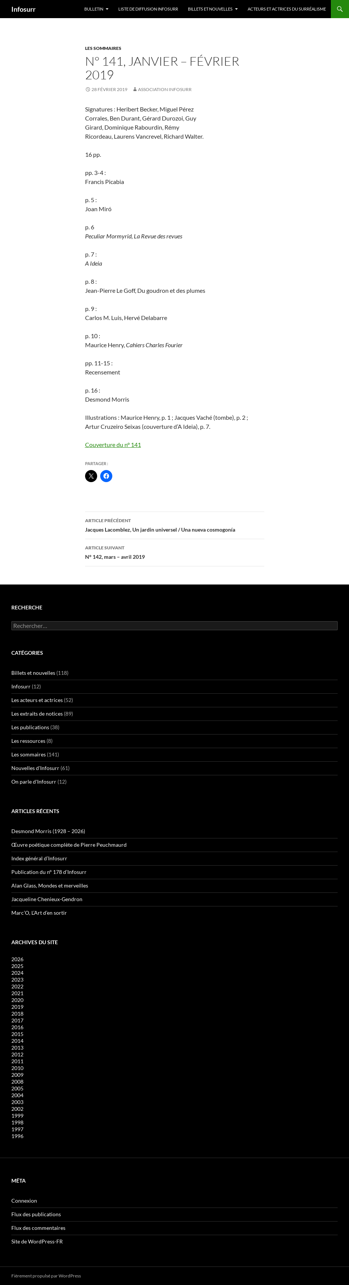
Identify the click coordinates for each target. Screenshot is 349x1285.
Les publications (30, 727)
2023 (17, 979)
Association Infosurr (165, 89)
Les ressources (28, 741)
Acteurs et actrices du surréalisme (287, 8)
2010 (17, 1068)
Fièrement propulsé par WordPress (46, 1276)
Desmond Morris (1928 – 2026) (48, 831)
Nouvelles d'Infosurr (35, 768)
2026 (17, 959)
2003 (17, 1102)
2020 (17, 1000)
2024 (17, 973)
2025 (17, 966)
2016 (17, 1027)
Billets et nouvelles (210, 8)
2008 (17, 1081)
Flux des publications (36, 1214)
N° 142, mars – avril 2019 (174, 551)
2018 (17, 1013)
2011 (17, 1061)
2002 (17, 1109)
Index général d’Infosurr (39, 858)
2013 (17, 1047)
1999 (17, 1115)
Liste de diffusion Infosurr (148, 8)
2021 (17, 993)
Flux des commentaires (38, 1228)
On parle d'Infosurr (33, 781)
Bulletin (93, 8)
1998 (17, 1122)
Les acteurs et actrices (37, 700)
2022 (17, 986)
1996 (17, 1136)
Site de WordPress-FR (37, 1241)
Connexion (24, 1200)
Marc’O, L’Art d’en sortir (39, 912)
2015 (17, 1034)
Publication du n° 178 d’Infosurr (49, 872)
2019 (17, 1007)
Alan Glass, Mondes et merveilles (49, 885)
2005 (17, 1088)
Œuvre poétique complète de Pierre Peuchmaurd (69, 844)
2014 (17, 1041)
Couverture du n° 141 (113, 444)
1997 (17, 1129)
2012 (17, 1054)
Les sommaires (103, 48)
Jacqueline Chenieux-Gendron (46, 899)
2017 (17, 1020)
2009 (17, 1075)
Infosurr (23, 9)
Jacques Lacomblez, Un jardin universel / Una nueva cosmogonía (174, 524)
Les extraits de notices (37, 713)
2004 (17, 1095)
